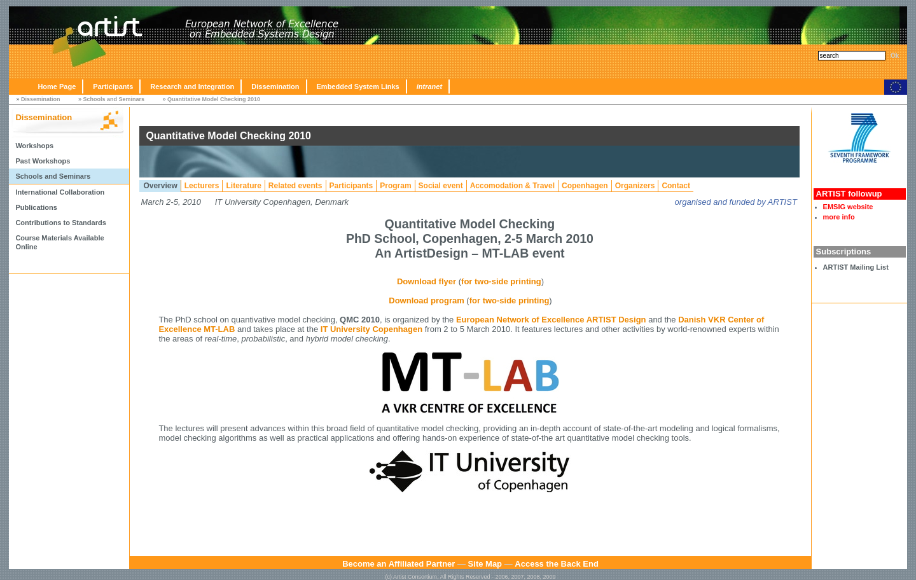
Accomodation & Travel (512, 185)
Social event (441, 185)
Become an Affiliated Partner (398, 564)
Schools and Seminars (113, 99)
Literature (243, 185)
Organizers (635, 185)
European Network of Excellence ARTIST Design (551, 319)
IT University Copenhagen (371, 329)
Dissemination (275, 86)
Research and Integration (192, 86)
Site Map (485, 564)
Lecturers (201, 185)
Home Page (57, 86)
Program (395, 185)
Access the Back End (557, 564)
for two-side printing (501, 281)
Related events (295, 185)
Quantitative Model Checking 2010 (213, 99)
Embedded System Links (358, 86)
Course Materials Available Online (59, 242)
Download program (426, 300)
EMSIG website (848, 207)
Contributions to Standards (60, 222)
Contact (676, 185)
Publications (36, 207)
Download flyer (426, 281)
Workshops (34, 145)
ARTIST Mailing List (856, 267)
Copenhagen (585, 185)
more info (839, 217)
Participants (113, 86)
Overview (160, 185)
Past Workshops (42, 161)
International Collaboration (59, 192)
